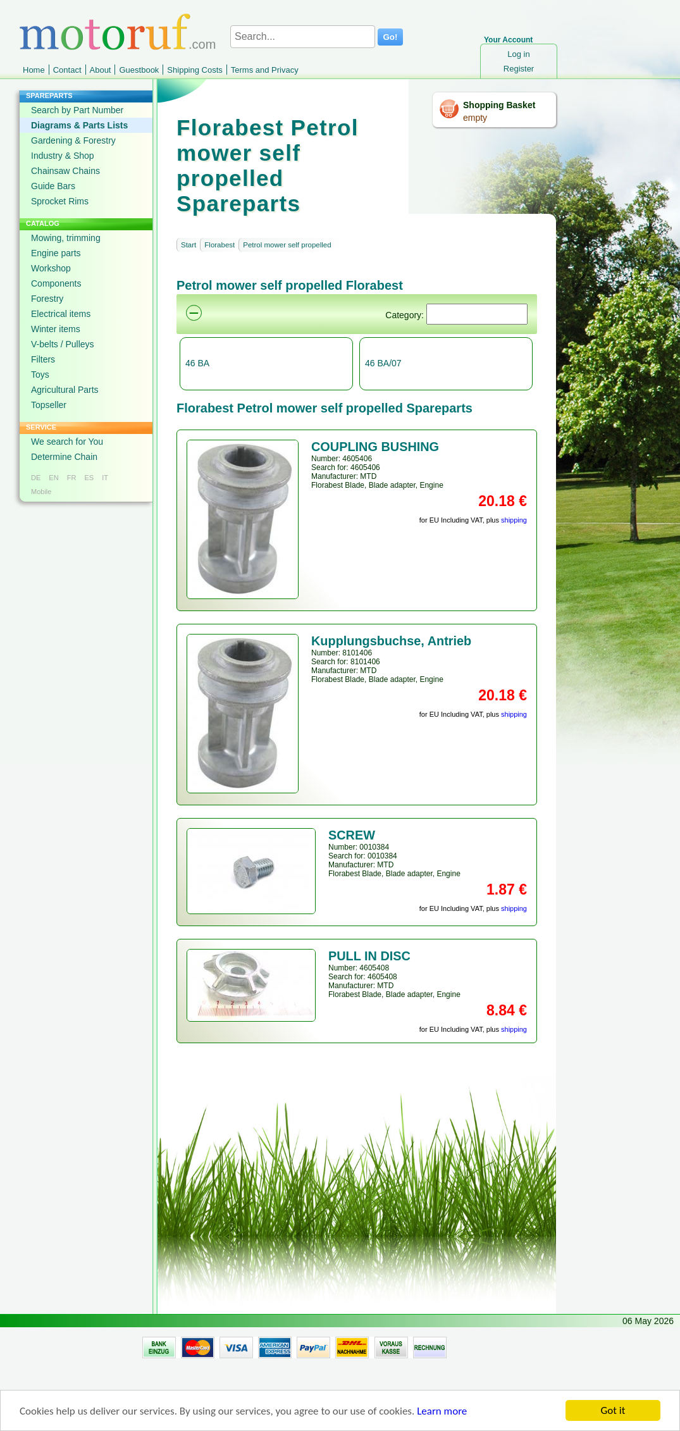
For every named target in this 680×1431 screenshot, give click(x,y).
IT (105, 477)
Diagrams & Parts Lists (79, 125)
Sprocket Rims (60, 201)
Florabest (219, 245)
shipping (514, 520)
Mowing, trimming (66, 238)
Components (56, 283)
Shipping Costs (194, 70)
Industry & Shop (62, 156)
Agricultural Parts (65, 390)
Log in (518, 54)
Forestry (47, 299)
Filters (43, 359)
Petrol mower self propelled (287, 245)
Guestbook (139, 70)
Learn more (442, 1416)
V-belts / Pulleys (62, 344)
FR (72, 477)
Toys (40, 374)
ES (89, 477)
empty (475, 118)
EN (53, 477)
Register (519, 68)
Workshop (51, 268)
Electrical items (60, 314)
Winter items (55, 329)
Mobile (41, 491)
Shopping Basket (499, 105)
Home (34, 70)
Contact (67, 70)
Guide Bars (53, 186)
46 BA (197, 363)
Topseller (48, 405)
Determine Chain (64, 457)
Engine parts (56, 253)
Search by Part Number (77, 110)
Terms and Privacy (265, 70)
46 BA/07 (383, 363)
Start (188, 245)
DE (35, 477)
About (100, 70)
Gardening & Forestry (73, 140)
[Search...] (302, 36)
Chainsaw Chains (65, 171)
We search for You (67, 442)
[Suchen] (477, 314)
